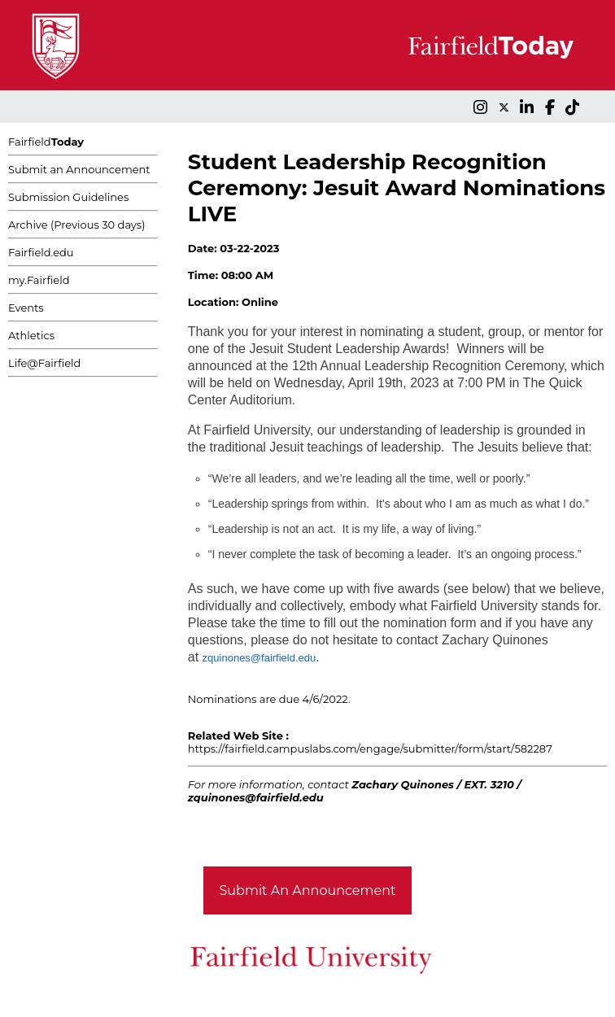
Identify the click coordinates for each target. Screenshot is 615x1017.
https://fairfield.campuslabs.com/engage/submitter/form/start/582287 (370, 748)
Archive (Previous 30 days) (76, 224)
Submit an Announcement (79, 169)
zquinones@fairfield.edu (259, 658)
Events (26, 307)
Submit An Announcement (308, 890)
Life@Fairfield (44, 362)
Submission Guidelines (68, 196)
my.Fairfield (39, 279)
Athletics (31, 335)
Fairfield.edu (41, 252)
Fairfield (46, 141)
